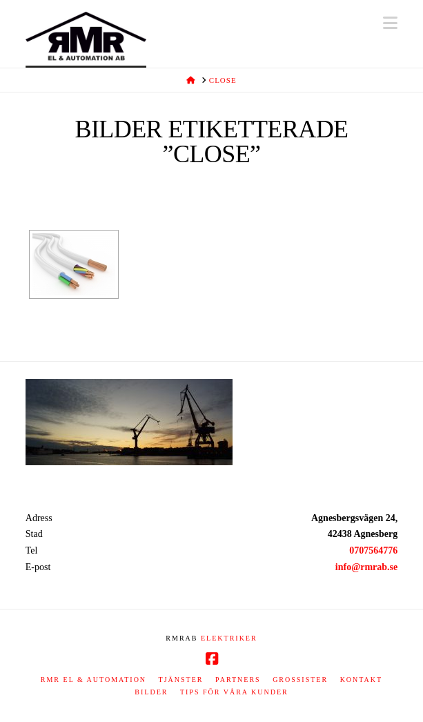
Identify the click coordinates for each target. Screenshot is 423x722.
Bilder (151, 692)
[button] (390, 23)
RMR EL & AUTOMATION (93, 679)
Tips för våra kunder (234, 692)
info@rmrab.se (366, 567)
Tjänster (181, 679)
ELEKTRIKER (229, 638)
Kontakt (361, 679)
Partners (238, 679)
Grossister (300, 679)
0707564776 (373, 550)
